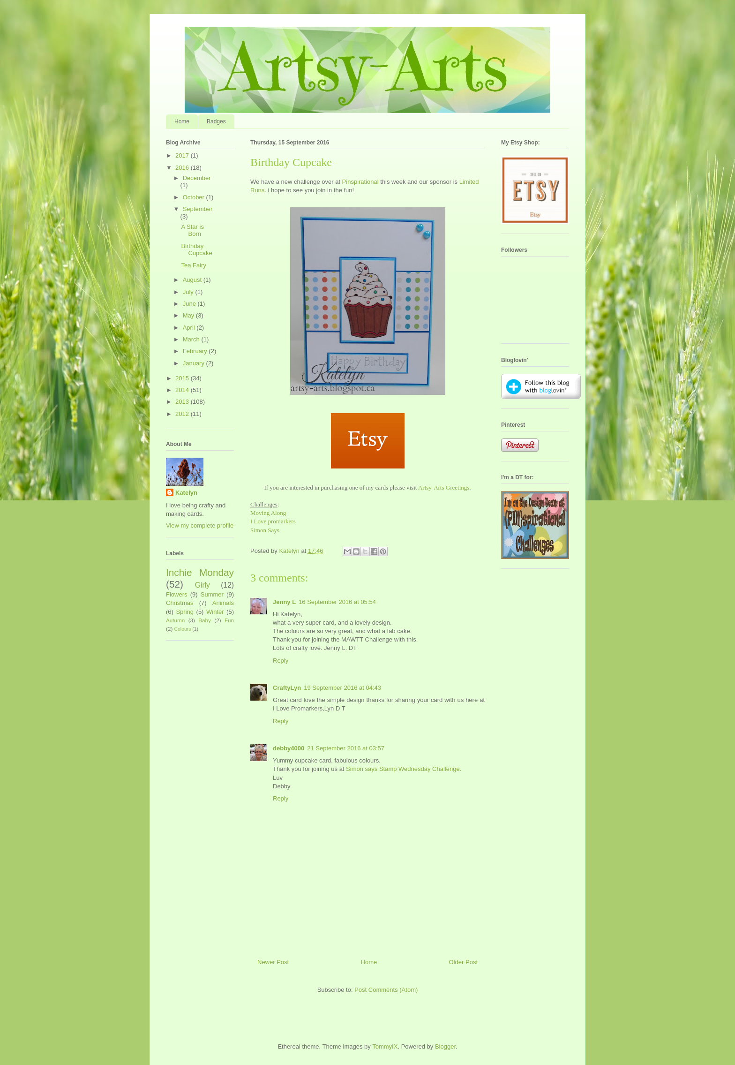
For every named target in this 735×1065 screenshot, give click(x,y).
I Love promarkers (273, 521)
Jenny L (284, 601)
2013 (183, 401)
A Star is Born (192, 230)
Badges (216, 121)
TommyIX (385, 1046)
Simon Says (264, 530)
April (190, 327)
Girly (202, 585)
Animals (223, 602)
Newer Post (273, 962)
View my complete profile (199, 525)
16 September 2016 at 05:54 (337, 601)
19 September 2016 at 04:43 (342, 687)
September (198, 208)
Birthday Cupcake (196, 249)
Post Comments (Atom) (386, 989)
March (192, 339)
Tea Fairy (193, 265)
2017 (183, 155)
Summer (212, 594)
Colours (182, 629)
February (196, 351)
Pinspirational (360, 181)
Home (181, 121)
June (190, 303)
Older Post (463, 962)
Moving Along (268, 512)
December (197, 177)
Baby (204, 620)
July (189, 291)
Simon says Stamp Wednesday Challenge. (403, 768)
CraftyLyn (287, 687)
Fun (229, 620)
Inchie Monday (200, 572)
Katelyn (186, 492)
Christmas (180, 602)
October (194, 197)
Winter (215, 611)
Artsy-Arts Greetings (443, 487)
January (194, 363)
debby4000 (288, 748)
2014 (183, 389)
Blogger (445, 1046)
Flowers (177, 594)
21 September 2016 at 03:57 (345, 748)
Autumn (175, 620)
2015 (183, 378)
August (193, 279)
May (189, 315)
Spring (185, 611)
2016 (183, 167)
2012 (183, 413)
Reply (280, 660)
